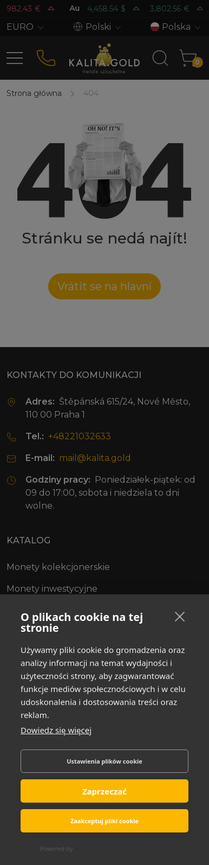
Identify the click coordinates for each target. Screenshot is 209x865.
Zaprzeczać (104, 791)
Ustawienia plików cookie (104, 761)
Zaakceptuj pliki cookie (104, 821)
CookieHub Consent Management (121, 848)
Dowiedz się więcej (56, 730)
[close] (180, 616)
